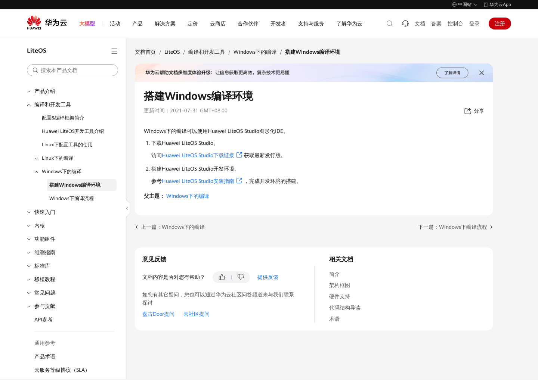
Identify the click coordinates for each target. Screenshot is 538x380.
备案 (436, 24)
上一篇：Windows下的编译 (173, 227)
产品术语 (44, 356)
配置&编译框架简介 (63, 118)
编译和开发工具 (52, 105)
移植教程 (44, 279)
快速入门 (44, 212)
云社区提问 (196, 314)
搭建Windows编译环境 (75, 185)
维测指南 (44, 252)
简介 (334, 274)
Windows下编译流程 (71, 198)
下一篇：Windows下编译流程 (452, 227)
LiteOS (172, 52)
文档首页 (145, 52)
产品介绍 (44, 91)
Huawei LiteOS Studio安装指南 (198, 181)
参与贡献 (44, 306)
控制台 (455, 24)
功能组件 (44, 239)
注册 (500, 24)
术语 (334, 319)
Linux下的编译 (57, 158)
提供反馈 (267, 277)
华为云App (500, 4)
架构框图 (339, 285)
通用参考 (44, 343)
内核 (39, 225)
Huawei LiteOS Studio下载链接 (198, 155)
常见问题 (44, 293)
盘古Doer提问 (158, 314)
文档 (420, 24)
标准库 (42, 266)
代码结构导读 (345, 308)
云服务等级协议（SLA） (62, 370)
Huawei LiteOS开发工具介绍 (73, 131)
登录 (474, 24)
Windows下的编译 (61, 171)
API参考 (43, 320)
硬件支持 (339, 296)
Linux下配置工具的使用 (67, 144)
